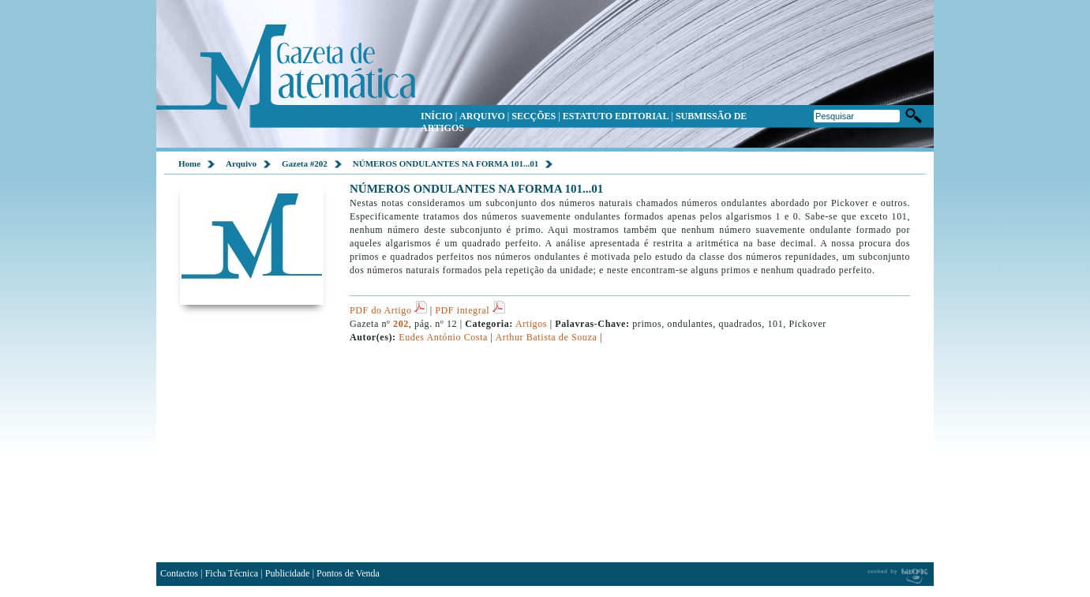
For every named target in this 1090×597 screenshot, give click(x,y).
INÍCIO (437, 116)
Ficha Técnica (231, 573)
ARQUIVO (482, 116)
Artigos (531, 323)
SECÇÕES (533, 116)
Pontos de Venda (348, 573)
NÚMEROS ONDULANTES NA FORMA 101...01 (446, 163)
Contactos (179, 573)
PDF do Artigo (388, 310)
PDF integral (469, 310)
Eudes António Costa (443, 337)
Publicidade (287, 573)
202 (401, 323)
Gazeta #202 (305, 163)
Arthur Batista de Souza (546, 337)
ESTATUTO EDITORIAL (616, 116)
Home (189, 163)
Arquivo (241, 163)
